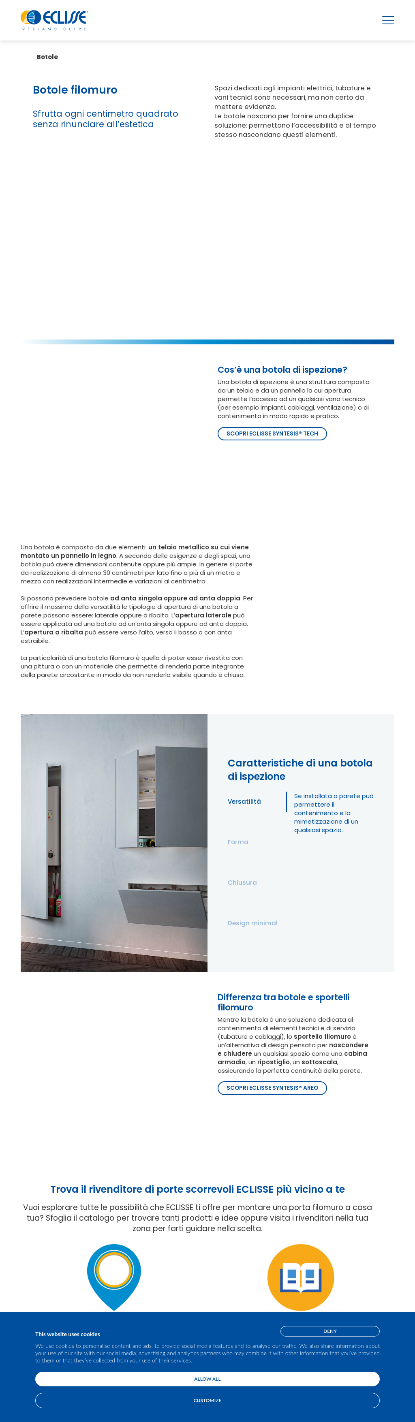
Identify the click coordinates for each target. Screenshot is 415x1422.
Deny (330, 1331)
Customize (208, 1400)
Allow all (207, 1379)
